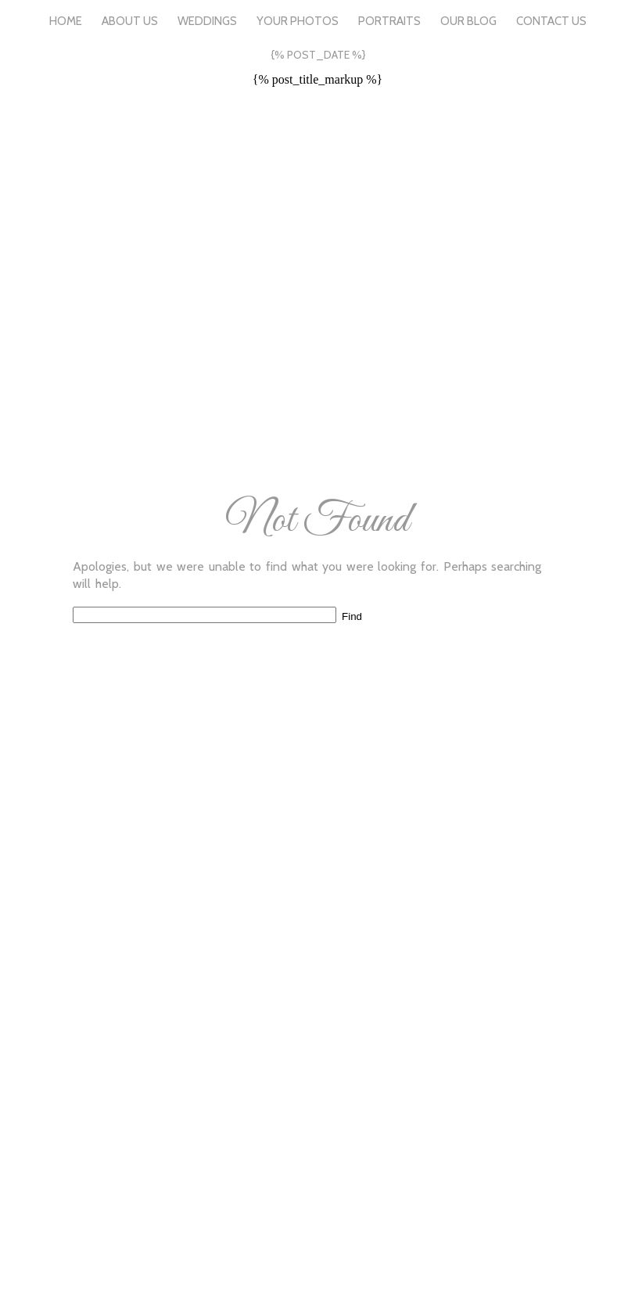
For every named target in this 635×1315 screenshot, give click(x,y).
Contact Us (551, 21)
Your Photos (298, 21)
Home (65, 21)
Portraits (389, 21)
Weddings (207, 21)
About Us (130, 21)
